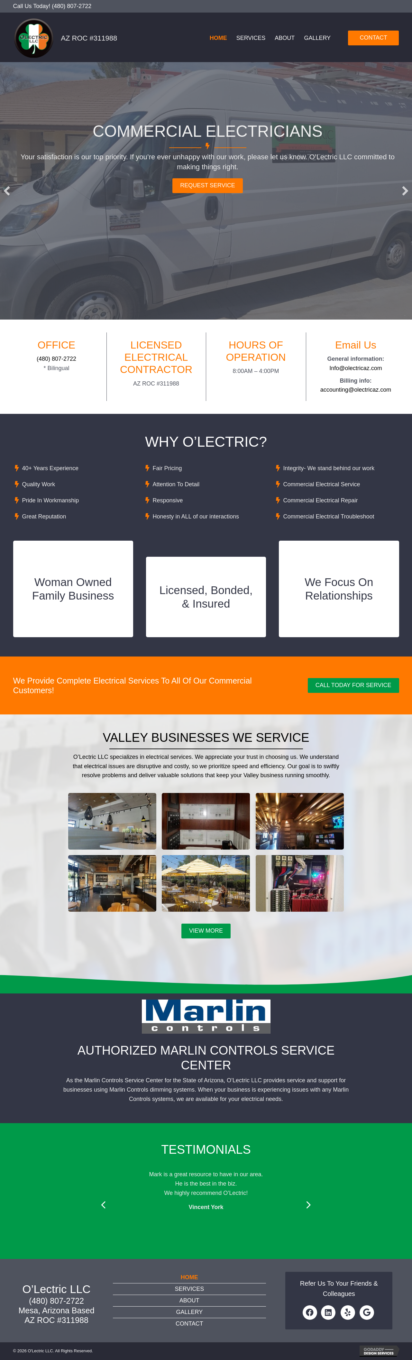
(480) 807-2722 (71, 6)
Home (218, 38)
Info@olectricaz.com (355, 368)
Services (251, 38)
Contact (189, 1323)
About (285, 38)
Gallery (317, 38)
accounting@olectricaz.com (355, 390)
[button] (7, 191)
